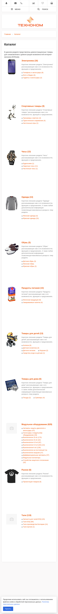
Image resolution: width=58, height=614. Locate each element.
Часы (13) (26, 152)
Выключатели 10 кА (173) (32, 437)
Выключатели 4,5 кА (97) (32, 442)
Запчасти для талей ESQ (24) (34, 519)
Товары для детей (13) (32, 333)
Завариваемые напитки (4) (33, 302)
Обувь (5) (26, 242)
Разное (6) (26, 470)
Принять (8, 609)
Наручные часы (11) (30, 166)
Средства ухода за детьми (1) (34, 353)
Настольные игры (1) (30, 123)
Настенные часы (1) (30, 169)
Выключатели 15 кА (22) (32, 440)
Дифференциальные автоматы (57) (36, 455)
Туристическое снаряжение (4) (34, 120)
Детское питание (29, 350)
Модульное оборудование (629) (37, 424)
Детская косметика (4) (31, 348)
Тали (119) (26, 515)
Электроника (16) (30, 61)
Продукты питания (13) (33, 288)
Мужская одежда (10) (31, 218)
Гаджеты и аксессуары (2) (32, 78)
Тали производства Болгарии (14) (35, 524)
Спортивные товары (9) (33, 106)
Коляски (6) (27, 345)
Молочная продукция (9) (32, 300)
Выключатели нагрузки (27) (33, 453)
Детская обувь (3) (29, 261)
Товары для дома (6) (31, 379)
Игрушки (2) (43, 350)
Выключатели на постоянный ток (35, 450)
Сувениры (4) (40, 398)
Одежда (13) (27, 197)
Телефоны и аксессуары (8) (33, 72)
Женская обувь (28, 264)
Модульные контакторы (31, 458)
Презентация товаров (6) (32, 482)
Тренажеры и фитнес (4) (32, 118)
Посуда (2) (27, 398)
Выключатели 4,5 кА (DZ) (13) (34, 445)
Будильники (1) (28, 163)
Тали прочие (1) (29, 527)
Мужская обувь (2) (30, 266)
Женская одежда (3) (30, 216)
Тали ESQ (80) (28, 522)
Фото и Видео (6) (29, 75)
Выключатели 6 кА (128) (32, 447)
